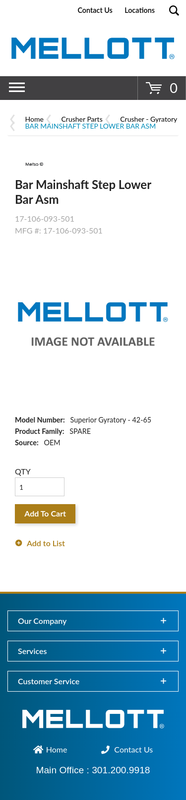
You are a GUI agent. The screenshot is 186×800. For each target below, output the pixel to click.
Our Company (42, 620)
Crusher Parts (82, 119)
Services (32, 651)
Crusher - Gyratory (148, 119)
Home (34, 119)
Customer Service (48, 681)
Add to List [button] (46, 543)
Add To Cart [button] (45, 513)
